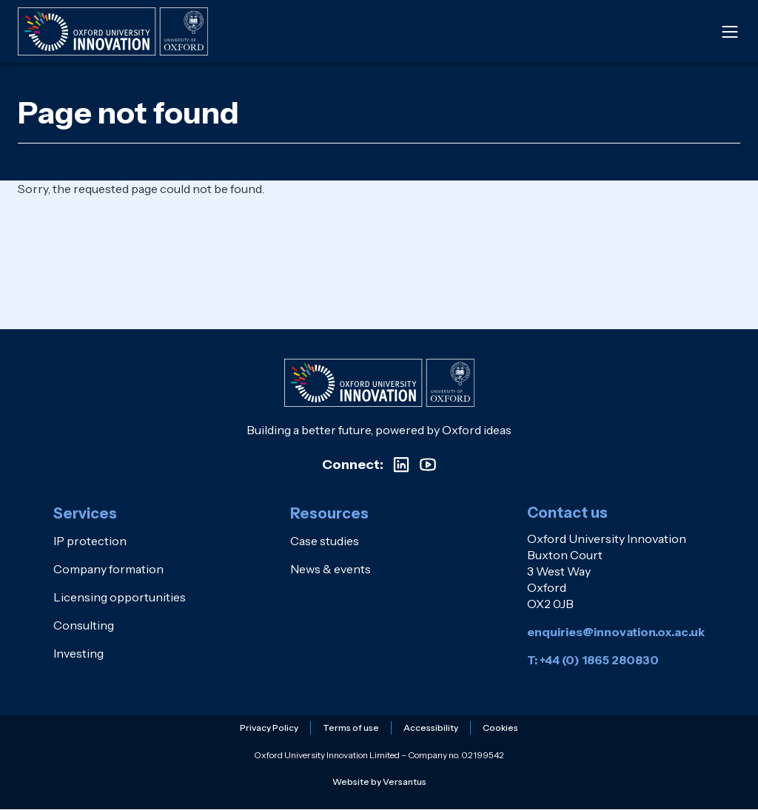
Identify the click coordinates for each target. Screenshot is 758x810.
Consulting (83, 625)
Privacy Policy (269, 727)
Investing (78, 653)
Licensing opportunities (119, 597)
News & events (330, 568)
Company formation (108, 568)
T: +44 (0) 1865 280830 (593, 659)
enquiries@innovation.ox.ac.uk (616, 631)
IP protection (90, 540)
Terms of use (351, 727)
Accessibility (430, 727)
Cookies (500, 727)
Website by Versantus (379, 781)
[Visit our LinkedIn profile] (401, 464)
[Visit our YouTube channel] (428, 464)
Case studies (324, 540)
